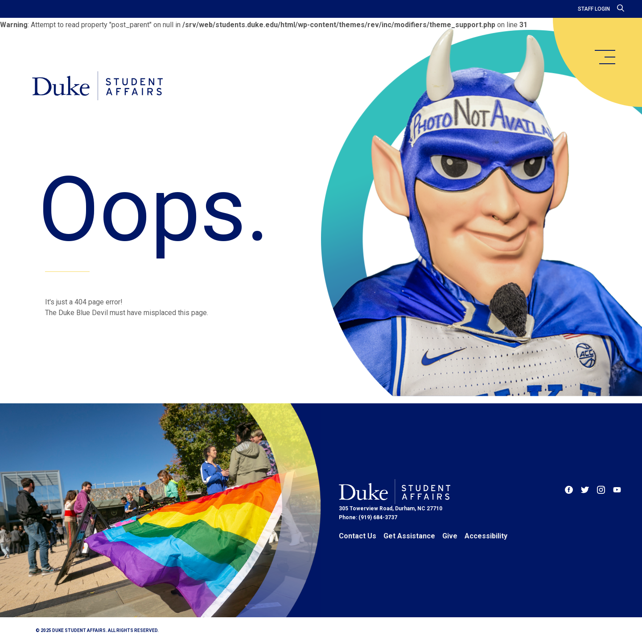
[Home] (97, 85)
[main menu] (604, 57)
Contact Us (357, 536)
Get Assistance (409, 536)
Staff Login (594, 9)
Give (449, 536)
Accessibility (486, 536)
